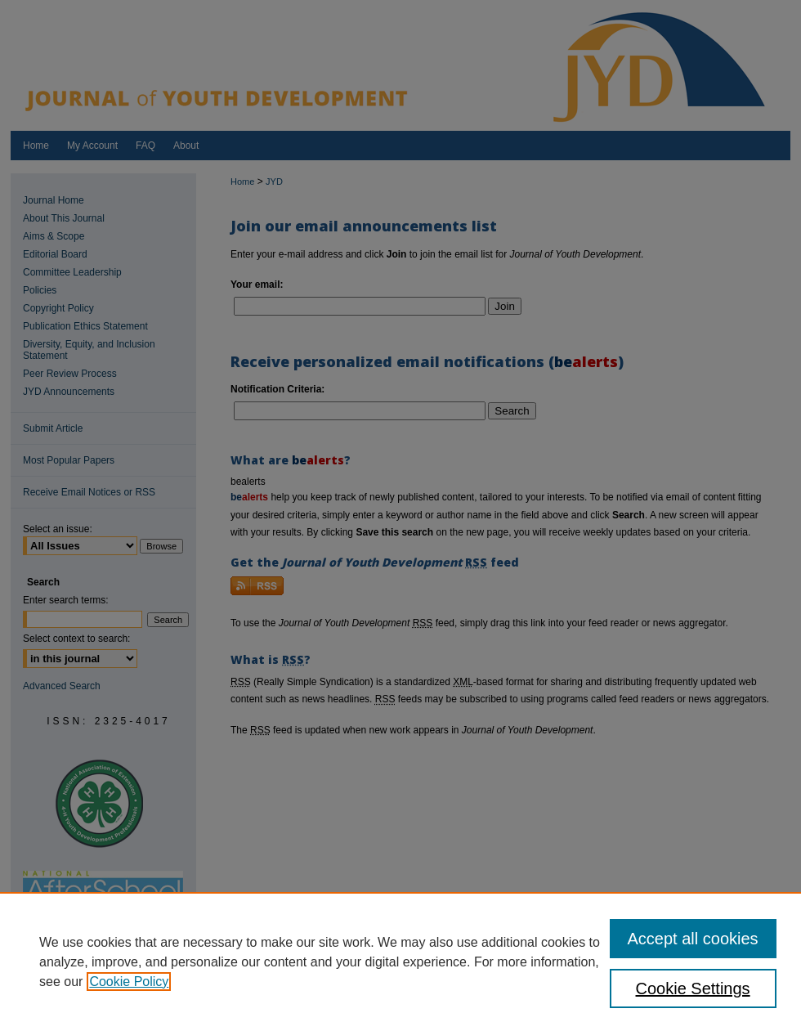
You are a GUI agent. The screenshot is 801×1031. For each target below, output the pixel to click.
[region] (400, 961)
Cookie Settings (693, 988)
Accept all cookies (693, 939)
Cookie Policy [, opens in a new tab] (128, 981)
